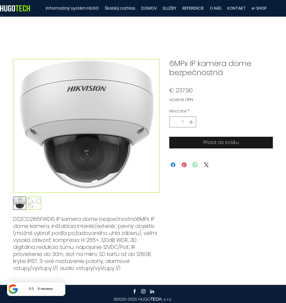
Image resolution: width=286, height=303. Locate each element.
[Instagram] (143, 291)
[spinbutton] (182, 122)
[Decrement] (173, 122)
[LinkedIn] (152, 291)
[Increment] (191, 122)
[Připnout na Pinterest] (184, 164)
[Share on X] (206, 164)
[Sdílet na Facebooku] (173, 164)
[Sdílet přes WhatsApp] (195, 164)
